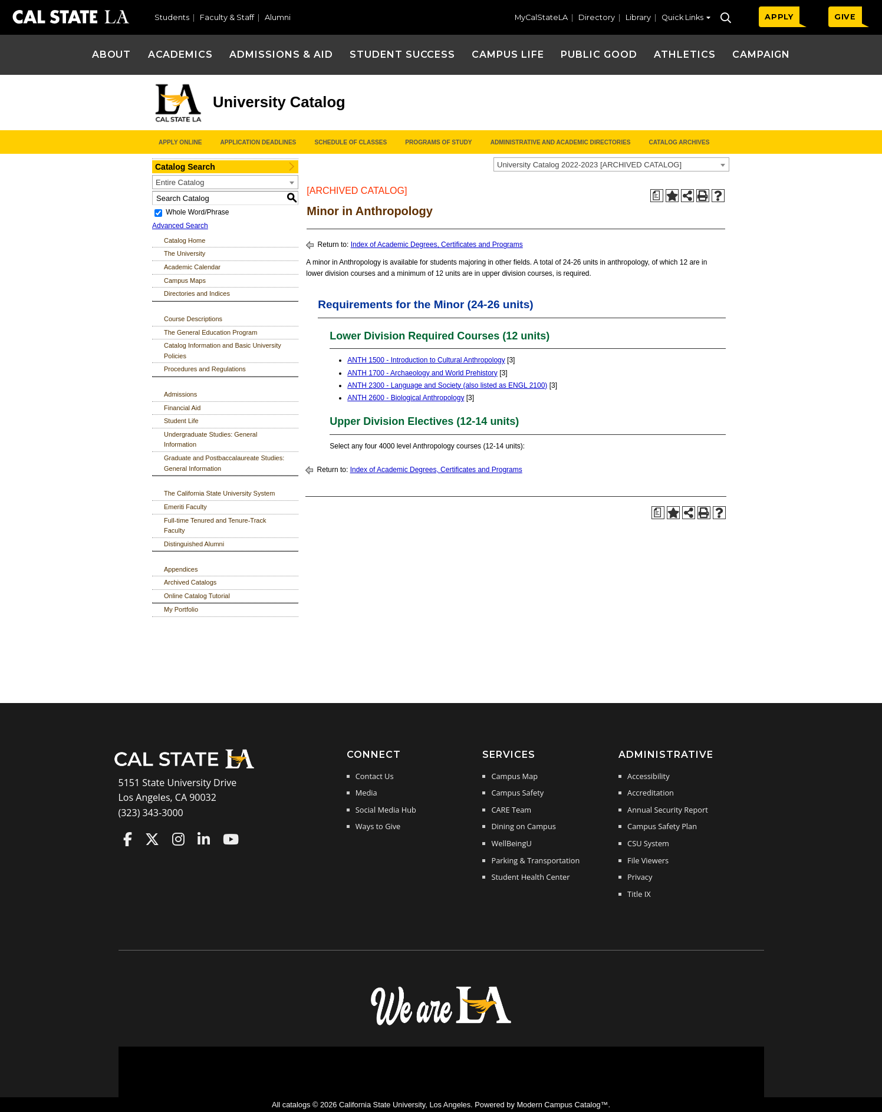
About (111, 54)
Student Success (402, 54)
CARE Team (511, 809)
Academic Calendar (192, 266)
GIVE (845, 16)
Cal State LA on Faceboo (127, 839)
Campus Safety (517, 792)
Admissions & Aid (281, 54)
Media (366, 792)
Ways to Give (378, 826)
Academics (180, 54)
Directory (596, 17)
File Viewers (648, 860)
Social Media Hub (386, 809)
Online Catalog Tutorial (197, 595)
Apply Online (180, 142)
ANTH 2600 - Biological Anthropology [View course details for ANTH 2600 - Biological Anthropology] (405, 398)
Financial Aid (182, 407)
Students (171, 17)
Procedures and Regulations (205, 368)
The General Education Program (210, 332)
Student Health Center (530, 877)
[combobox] (611, 164)
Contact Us (375, 776)
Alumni (278, 17)
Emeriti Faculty (185, 506)
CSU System (648, 843)
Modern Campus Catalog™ (562, 1104)
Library (638, 17)
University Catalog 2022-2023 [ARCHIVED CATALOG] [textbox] (589, 164)
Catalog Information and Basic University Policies (222, 350)
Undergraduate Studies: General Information (210, 439)
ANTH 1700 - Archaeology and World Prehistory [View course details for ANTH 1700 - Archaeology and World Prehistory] (422, 373)
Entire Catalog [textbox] (180, 182)
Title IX (639, 894)
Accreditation (650, 792)
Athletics (685, 54)
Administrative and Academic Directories (561, 142)
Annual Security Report (667, 809)
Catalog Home (184, 240)
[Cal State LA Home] (188, 767)
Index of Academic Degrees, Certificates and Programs (437, 244)
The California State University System (219, 493)
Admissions (180, 394)
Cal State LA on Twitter (152, 839)
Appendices (181, 569)
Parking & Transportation (535, 860)
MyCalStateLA (541, 17)
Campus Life (508, 54)
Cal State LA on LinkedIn (204, 839)
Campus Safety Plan (662, 826)
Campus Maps (185, 280)
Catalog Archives (679, 142)
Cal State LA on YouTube (231, 839)
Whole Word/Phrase (197, 212)
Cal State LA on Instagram (178, 839)
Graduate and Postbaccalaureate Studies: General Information (224, 463)
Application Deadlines (258, 142)
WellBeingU (511, 843)
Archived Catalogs (190, 582)
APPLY (779, 16)
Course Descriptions (193, 318)
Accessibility (648, 776)
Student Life (181, 420)
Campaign (761, 54)
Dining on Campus (523, 826)
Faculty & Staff (227, 17)
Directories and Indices (197, 293)
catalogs (296, 1104)
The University (184, 253)
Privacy (639, 877)
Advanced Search (180, 226)
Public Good (599, 54)
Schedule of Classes (350, 142)
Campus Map (514, 776)
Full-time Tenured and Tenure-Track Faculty (215, 525)
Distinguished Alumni (194, 543)
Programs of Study (438, 142)
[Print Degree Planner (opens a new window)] (656, 195)
